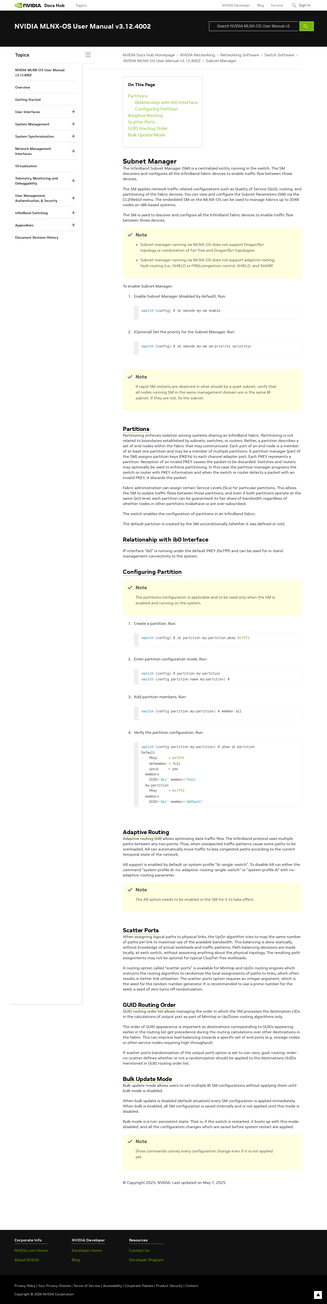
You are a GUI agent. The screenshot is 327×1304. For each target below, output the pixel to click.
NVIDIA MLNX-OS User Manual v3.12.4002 (162, 60)
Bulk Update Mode (146, 135)
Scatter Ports (141, 122)
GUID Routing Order (148, 128)
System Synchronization (34, 136)
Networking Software (239, 54)
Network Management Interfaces (33, 151)
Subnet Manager (221, 60)
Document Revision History (36, 237)
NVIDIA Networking (197, 54)
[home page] (28, 5)
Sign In (303, 5)
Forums (275, 5)
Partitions (138, 96)
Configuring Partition (156, 109)
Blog (258, 5)
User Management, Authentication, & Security (36, 198)
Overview (22, 87)
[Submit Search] (306, 26)
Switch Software (279, 54)
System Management (32, 124)
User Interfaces (27, 112)
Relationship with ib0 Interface (166, 102)
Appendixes (24, 225)
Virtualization (26, 166)
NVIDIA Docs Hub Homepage (149, 54)
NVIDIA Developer (234, 5)
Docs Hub (54, 5)
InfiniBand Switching (31, 213)
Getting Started (27, 99)
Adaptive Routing (145, 115)
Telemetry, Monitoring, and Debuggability (36, 180)
